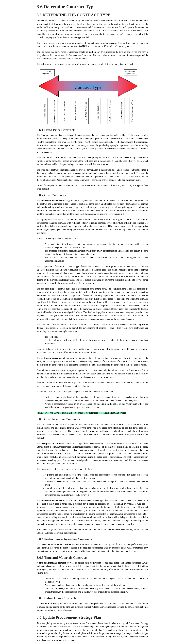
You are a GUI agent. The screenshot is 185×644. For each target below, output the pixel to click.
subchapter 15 (124, 517)
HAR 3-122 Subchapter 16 (94, 46)
